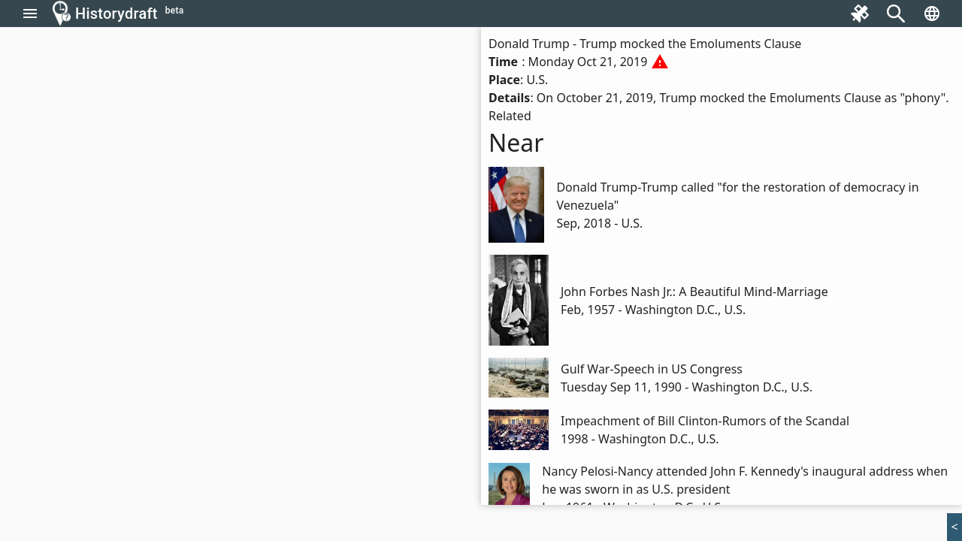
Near (516, 142)
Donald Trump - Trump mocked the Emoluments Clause (645, 43)
